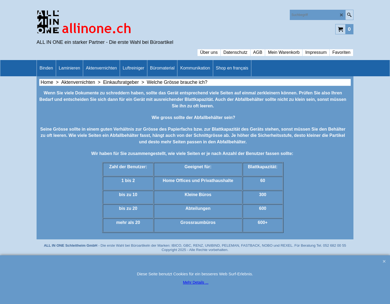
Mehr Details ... (195, 282)
